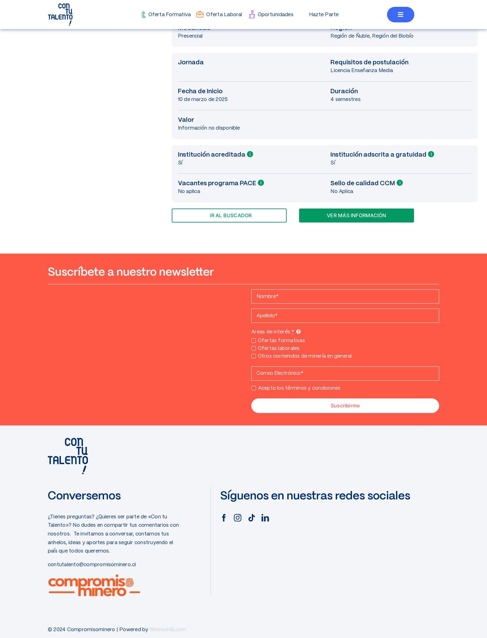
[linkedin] (265, 517)
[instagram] (237, 517)
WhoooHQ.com (168, 629)
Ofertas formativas (281, 340)
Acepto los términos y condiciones (299, 388)
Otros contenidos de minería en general (305, 356)
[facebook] (224, 517)
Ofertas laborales (279, 348)
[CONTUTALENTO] (60, 5)
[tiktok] (251, 517)
